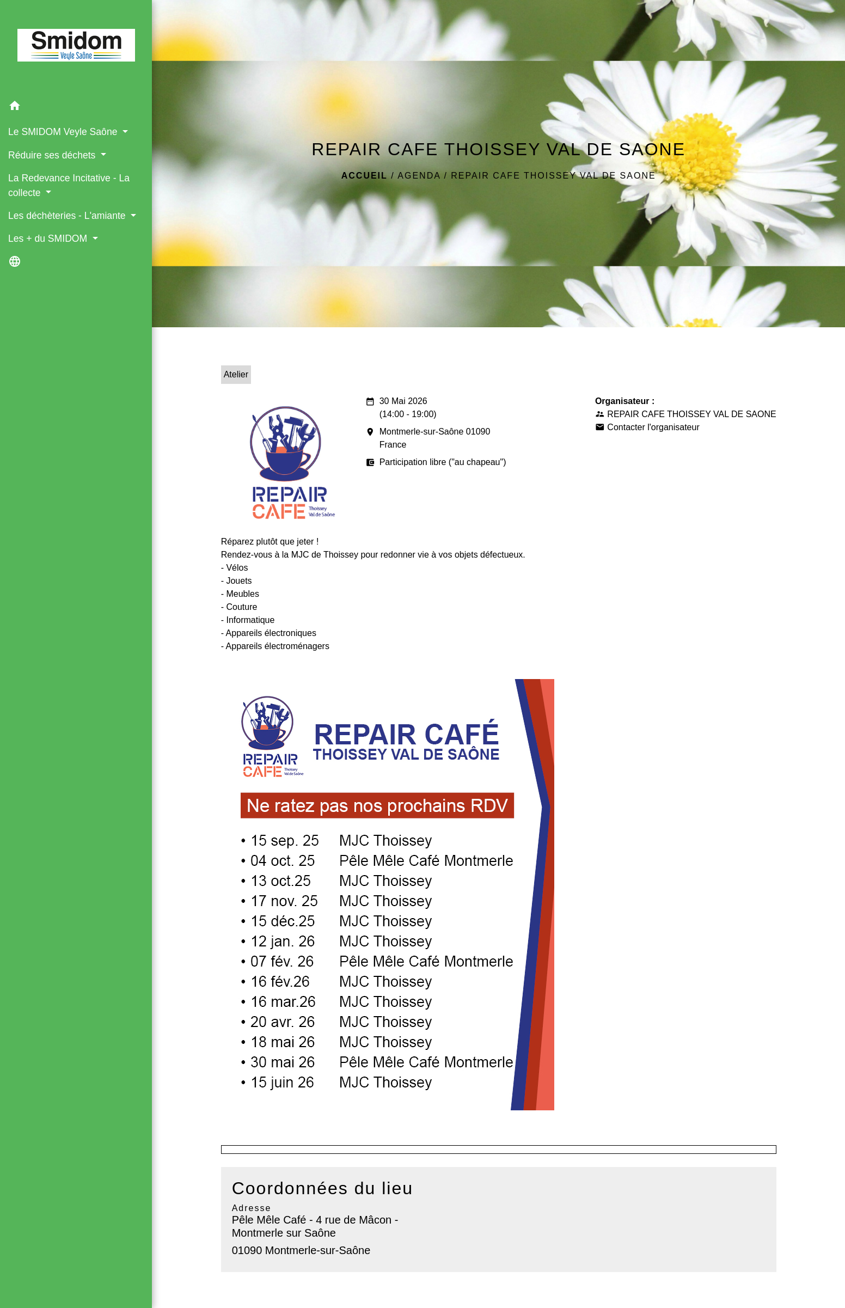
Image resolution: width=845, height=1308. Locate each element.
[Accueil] (76, 47)
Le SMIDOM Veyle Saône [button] (64, 131)
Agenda (418, 175)
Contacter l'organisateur (653, 427)
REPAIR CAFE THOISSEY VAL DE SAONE (553, 175)
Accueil (364, 175)
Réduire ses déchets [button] (53, 155)
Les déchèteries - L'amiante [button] (68, 215)
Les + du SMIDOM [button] (49, 238)
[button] (76, 107)
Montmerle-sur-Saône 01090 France (428, 439)
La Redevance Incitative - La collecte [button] (69, 185)
